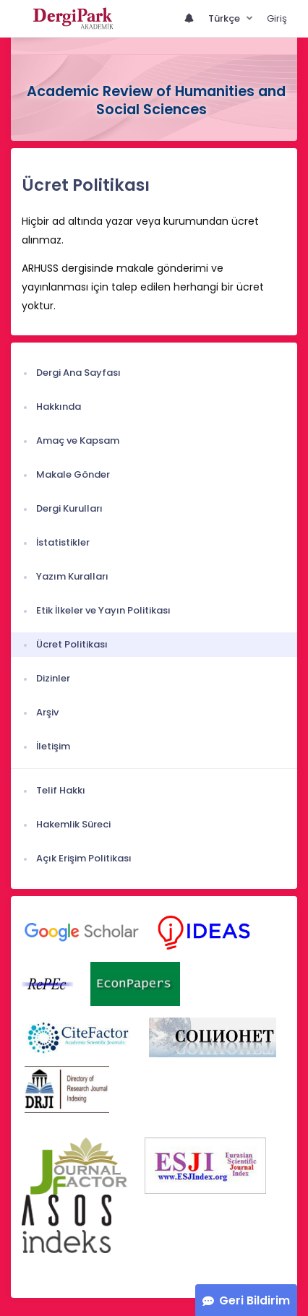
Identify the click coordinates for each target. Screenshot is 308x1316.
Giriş (277, 18)
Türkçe (225, 18)
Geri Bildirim (254, 1300)
